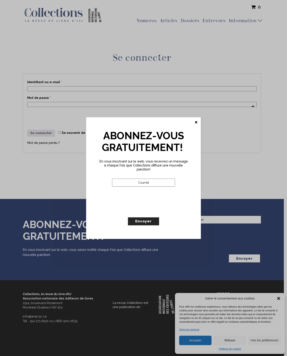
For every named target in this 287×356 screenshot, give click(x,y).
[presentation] (144, 210)
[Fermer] (196, 122)
